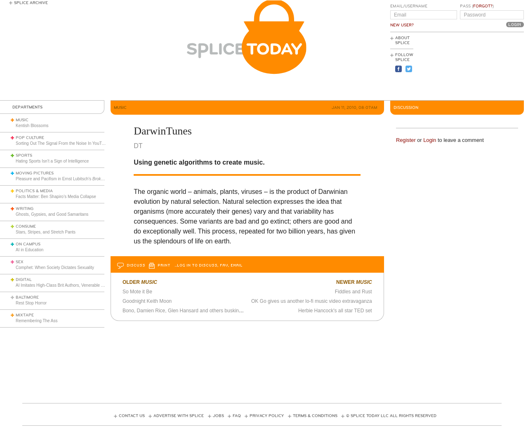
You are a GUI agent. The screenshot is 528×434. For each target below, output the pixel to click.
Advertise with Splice (178, 415)
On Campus (28, 244)
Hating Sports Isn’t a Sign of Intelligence (52, 161)
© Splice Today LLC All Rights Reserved (391, 415)
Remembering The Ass (37, 320)
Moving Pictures (35, 173)
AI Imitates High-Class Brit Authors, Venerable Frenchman (69, 285)
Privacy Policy (267, 415)
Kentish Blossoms (32, 125)
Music (22, 120)
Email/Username (408, 6)
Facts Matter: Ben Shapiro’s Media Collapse (56, 196)
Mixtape (25, 315)
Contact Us (132, 415)
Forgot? (483, 6)
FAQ (237, 415)
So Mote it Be (137, 292)
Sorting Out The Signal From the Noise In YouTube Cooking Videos (77, 143)
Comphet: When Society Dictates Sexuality (55, 267)
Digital (24, 279)
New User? (402, 25)
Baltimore (27, 297)
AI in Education (29, 250)
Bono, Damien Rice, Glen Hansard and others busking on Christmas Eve (202, 311)
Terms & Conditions (315, 415)
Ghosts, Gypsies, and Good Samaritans (52, 214)
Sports (24, 155)
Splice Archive (31, 2)
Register (406, 140)
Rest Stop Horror (31, 303)
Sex (20, 261)
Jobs (218, 415)
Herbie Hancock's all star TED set (335, 311)
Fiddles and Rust (353, 292)
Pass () (477, 6)
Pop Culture (30, 137)
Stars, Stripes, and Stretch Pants (45, 232)
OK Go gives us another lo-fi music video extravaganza (311, 301)
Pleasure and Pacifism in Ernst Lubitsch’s (68, 179)
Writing (24, 208)
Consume (26, 226)
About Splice (402, 40)
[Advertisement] (487, 66)
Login (429, 140)
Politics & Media (34, 191)
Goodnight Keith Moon (147, 301)
